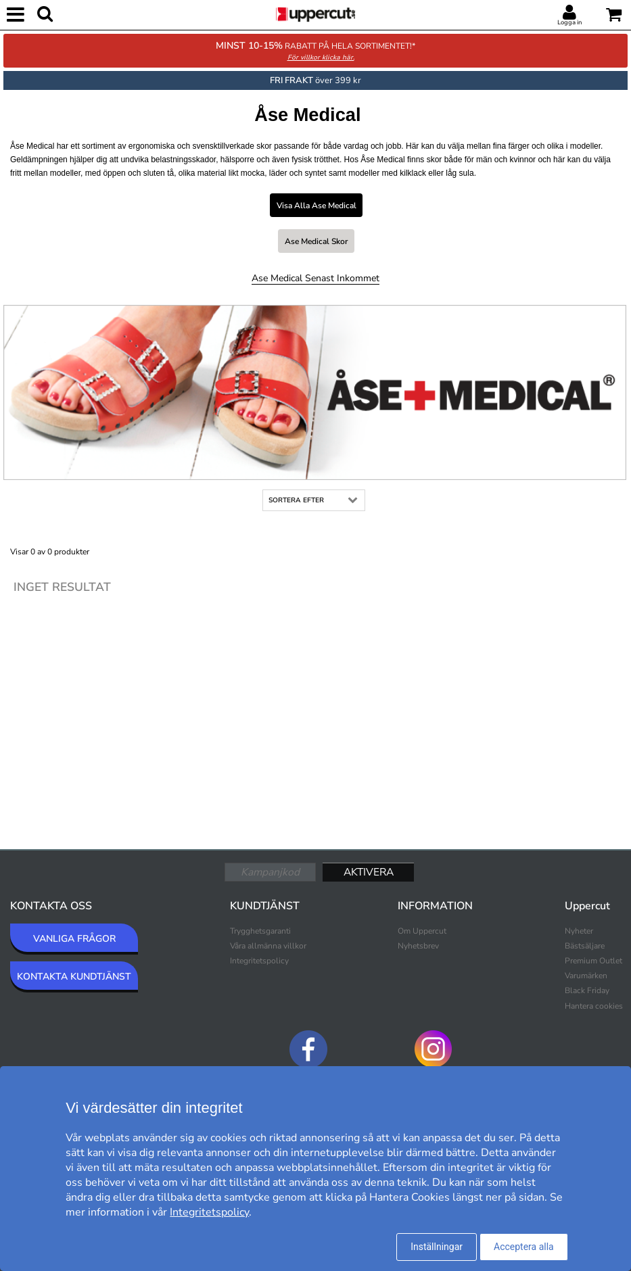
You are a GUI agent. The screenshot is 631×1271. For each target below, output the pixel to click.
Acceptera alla (524, 1246)
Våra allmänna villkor (268, 945)
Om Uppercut (422, 931)
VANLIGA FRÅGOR (74, 938)
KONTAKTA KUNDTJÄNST (74, 976)
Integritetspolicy (259, 960)
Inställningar (437, 1246)
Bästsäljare (585, 945)
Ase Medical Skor (316, 241)
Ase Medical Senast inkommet (315, 278)
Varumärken (586, 975)
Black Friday (587, 990)
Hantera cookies (594, 1006)
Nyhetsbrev (418, 945)
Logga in (569, 22)
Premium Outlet (593, 960)
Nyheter (579, 931)
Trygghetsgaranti (260, 931)
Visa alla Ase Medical (316, 205)
